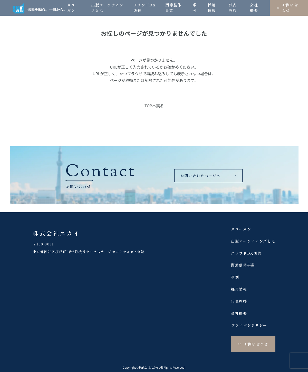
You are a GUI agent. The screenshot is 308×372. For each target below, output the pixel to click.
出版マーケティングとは (253, 241)
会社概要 (239, 313)
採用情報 (239, 289)
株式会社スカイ (56, 233)
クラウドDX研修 (246, 253)
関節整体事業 (243, 265)
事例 (235, 277)
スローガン (241, 229)
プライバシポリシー (249, 325)
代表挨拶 (239, 301)
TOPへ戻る (154, 105)
